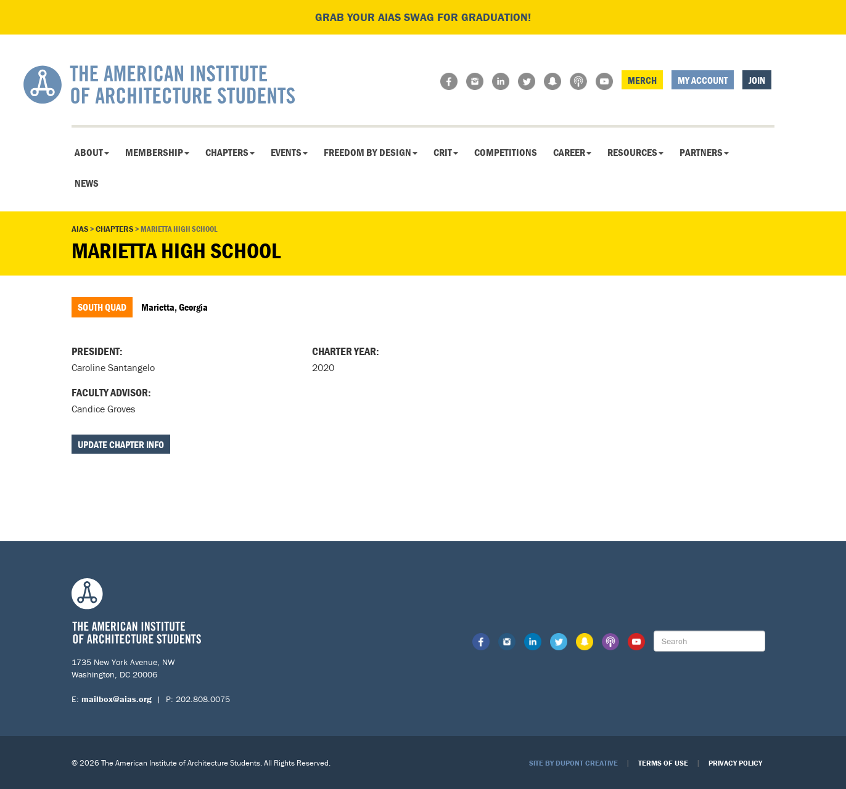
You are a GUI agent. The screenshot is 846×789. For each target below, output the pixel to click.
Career (572, 152)
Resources (635, 152)
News (87, 183)
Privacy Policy (735, 762)
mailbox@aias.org (116, 699)
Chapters (230, 152)
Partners (704, 152)
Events (289, 152)
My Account (703, 80)
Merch (642, 80)
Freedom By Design (370, 152)
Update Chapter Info (121, 444)
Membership (157, 152)
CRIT (445, 152)
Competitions (505, 152)
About (92, 152)
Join (757, 80)
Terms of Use (663, 762)
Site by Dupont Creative (573, 762)
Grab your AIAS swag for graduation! (423, 17)
